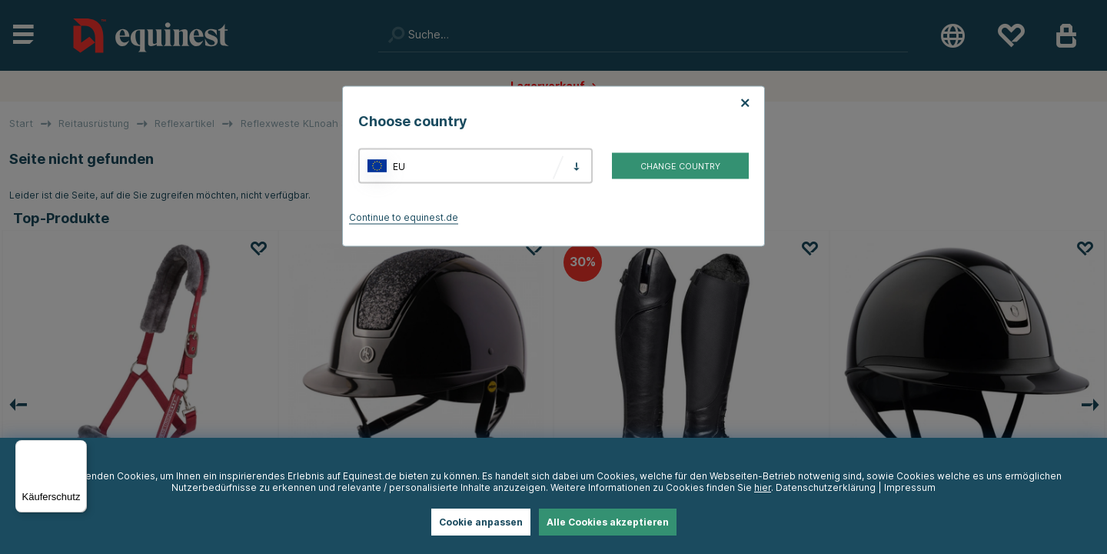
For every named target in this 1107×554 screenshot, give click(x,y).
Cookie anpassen (481, 522)
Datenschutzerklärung (826, 487)
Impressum (910, 487)
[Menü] (77, 449)
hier (762, 487)
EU (399, 166)
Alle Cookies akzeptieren (608, 522)
